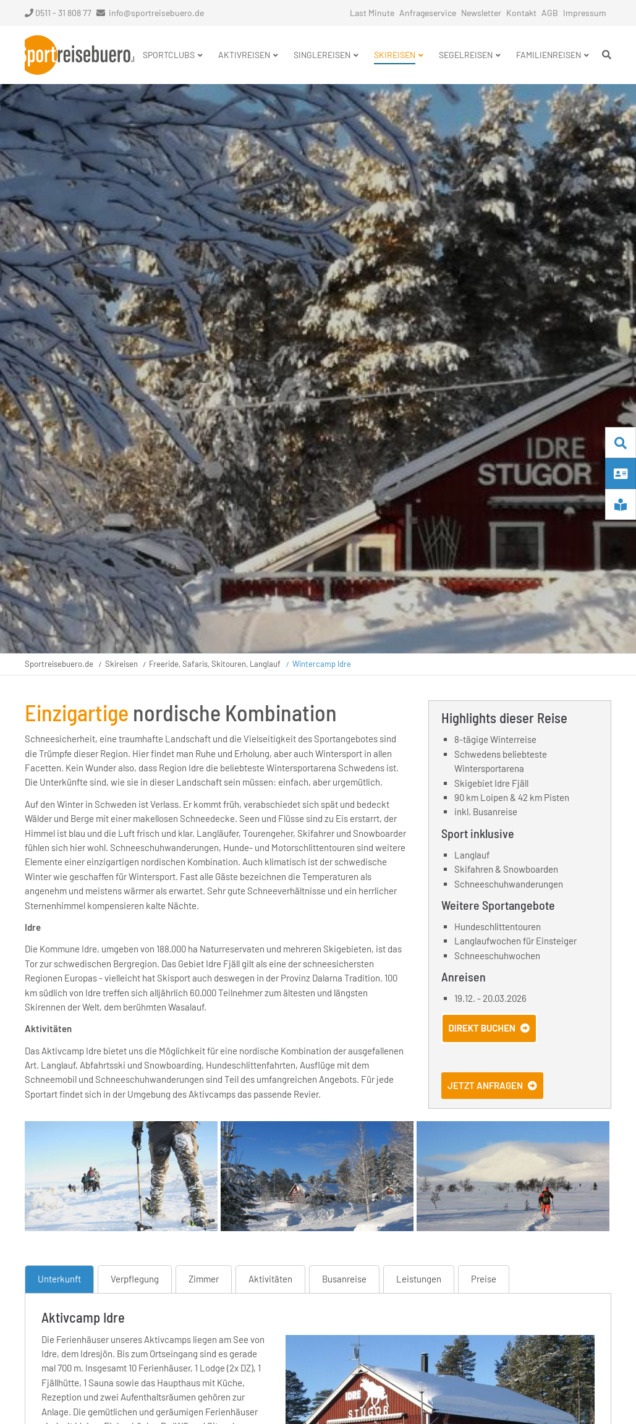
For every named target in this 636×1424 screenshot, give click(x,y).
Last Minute (372, 12)
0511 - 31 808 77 (58, 12)
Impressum (584, 12)
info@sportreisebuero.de (156, 12)
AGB (549, 12)
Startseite (79, 55)
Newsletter (481, 12)
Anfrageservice (427, 12)
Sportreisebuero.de (59, 664)
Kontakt (521, 12)
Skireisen (121, 664)
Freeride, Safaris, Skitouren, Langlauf (215, 664)
